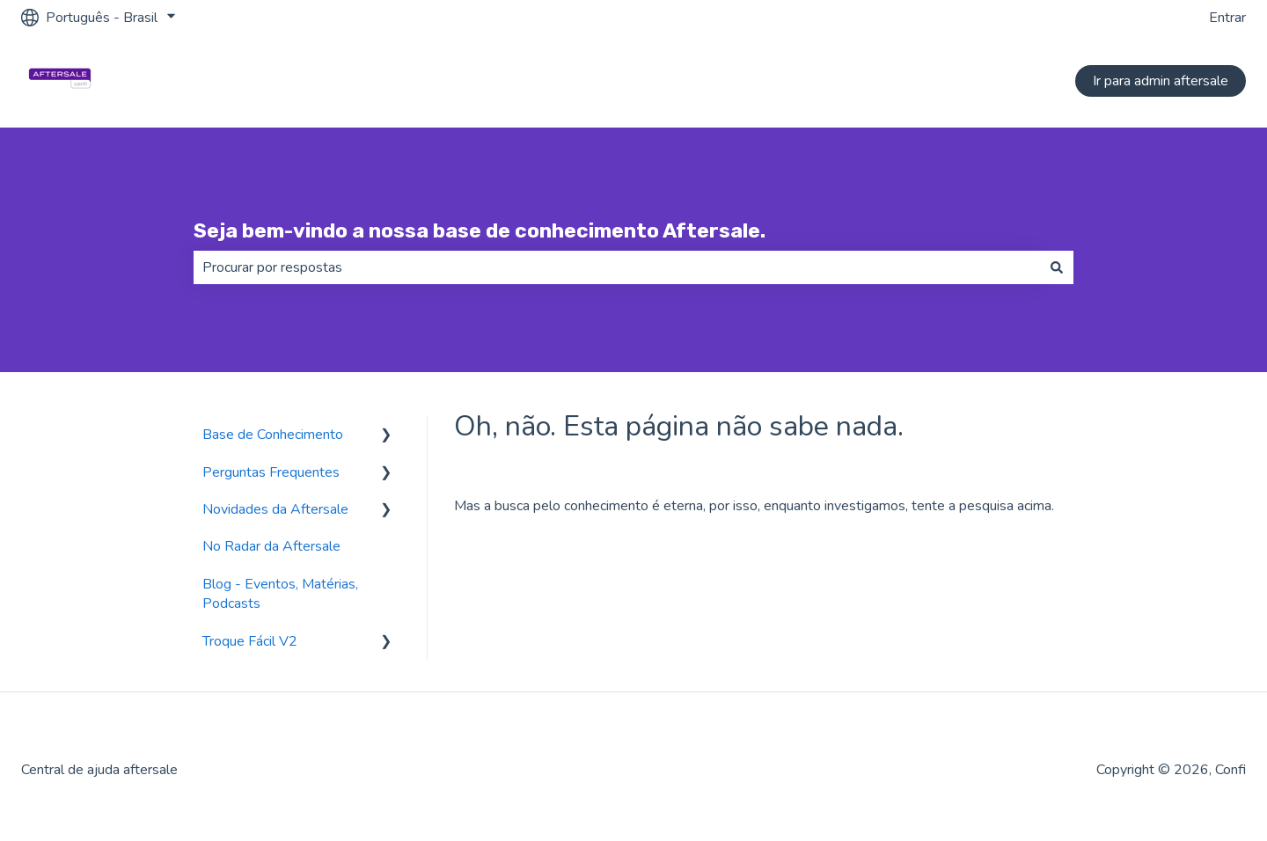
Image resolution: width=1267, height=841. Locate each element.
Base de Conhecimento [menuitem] (272, 434)
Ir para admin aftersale (1160, 81)
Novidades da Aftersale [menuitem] (275, 509)
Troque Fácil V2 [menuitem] (249, 641)
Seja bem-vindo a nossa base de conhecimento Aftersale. (479, 230)
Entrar (1227, 17)
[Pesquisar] (1056, 267)
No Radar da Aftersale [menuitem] (271, 546)
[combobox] (617, 267)
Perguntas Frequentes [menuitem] (271, 472)
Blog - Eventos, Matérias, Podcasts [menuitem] (280, 593)
